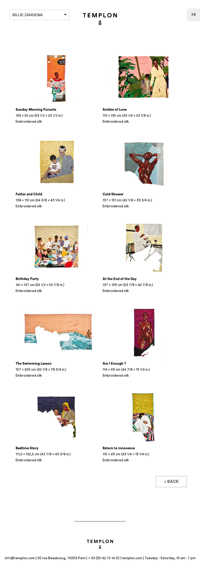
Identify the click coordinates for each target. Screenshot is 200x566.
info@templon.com (20, 558)
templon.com (131, 558)
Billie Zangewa (39, 15)
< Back (171, 482)
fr (193, 15)
